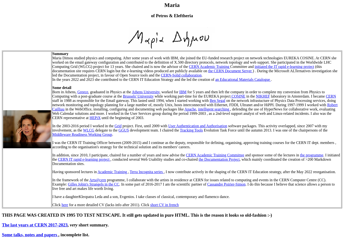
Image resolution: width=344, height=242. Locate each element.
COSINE (238, 96)
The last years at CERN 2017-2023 (35, 224)
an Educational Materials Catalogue (243, 79)
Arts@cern (97, 180)
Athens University (146, 92)
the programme (311, 155)
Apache (190, 109)
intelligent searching (214, 109)
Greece (82, 92)
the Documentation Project (219, 159)
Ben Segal (217, 101)
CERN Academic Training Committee (215, 155)
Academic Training (112, 172)
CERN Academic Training (209, 67)
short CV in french (164, 205)
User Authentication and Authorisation (197, 126)
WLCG (88, 130)
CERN (331, 96)
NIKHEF (263, 96)
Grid (117, 126)
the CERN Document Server (230, 71)
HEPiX (95, 118)
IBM (182, 92)
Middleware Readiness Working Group (82, 134)
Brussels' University (138, 96)
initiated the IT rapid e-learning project (284, 67)
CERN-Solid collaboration (181, 75)
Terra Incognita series (147, 172)
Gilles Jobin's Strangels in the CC (93, 184)
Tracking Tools (191, 130)
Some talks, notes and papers (30, 234)
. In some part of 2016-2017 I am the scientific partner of (163, 184)
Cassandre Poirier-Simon (226, 184)
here (65, 205)
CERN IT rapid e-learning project (84, 159)
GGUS (123, 130)
